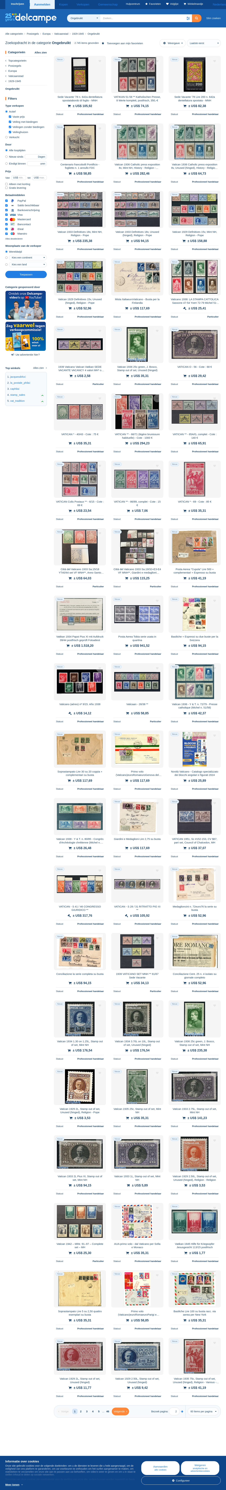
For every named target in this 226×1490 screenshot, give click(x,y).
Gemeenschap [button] (96, 3)
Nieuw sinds (14, 155)
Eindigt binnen (15, 162)
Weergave (171, 41)
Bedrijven (12, 1452)
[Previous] (63, 1410)
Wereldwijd (13, 250)
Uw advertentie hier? (25, 353)
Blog (69, 1448)
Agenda (70, 1452)
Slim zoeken (213, 16)
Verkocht (12, 135)
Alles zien (41, 51)
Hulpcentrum (132, 1448)
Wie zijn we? (12, 1448)
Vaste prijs (17, 115)
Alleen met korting (17, 182)
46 (107, 1410)
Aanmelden (42, 3)
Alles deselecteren (14, 237)
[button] (188, 17)
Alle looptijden (15, 149)
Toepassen (26, 273)
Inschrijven (17, 3)
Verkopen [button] (76, 3)
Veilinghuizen (18, 130)
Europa (11, 69)
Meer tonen (12, 1484)
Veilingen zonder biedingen (26, 125)
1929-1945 (13, 79)
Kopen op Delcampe (137, 1452)
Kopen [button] (61, 3)
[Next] (120, 1410)
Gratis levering (15, 186)
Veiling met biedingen (23, 120)
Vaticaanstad (14, 74)
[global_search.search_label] (146, 17)
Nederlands (211, 3)
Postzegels (13, 64)
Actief (10, 110)
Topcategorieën (15, 59)
